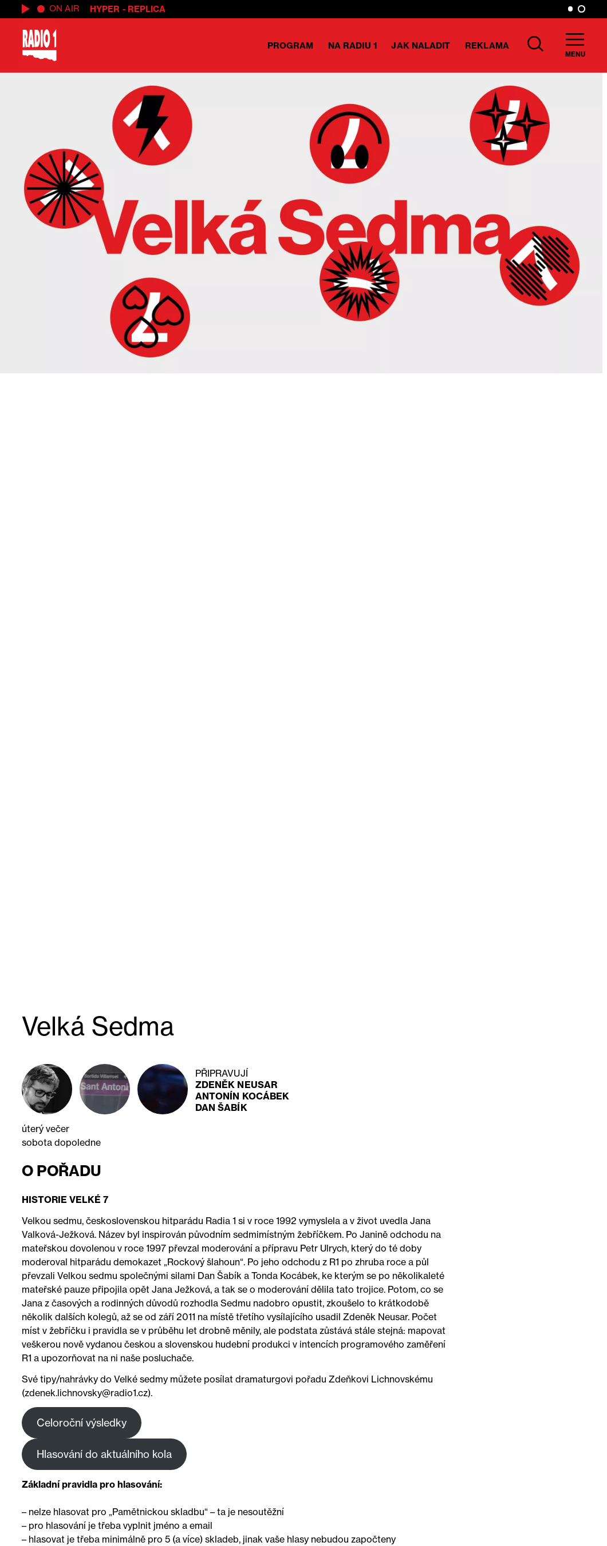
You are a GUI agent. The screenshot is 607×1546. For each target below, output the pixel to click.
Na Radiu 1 (352, 45)
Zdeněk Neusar (236, 1084)
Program (290, 45)
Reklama (487, 45)
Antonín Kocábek (242, 1096)
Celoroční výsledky (82, 1422)
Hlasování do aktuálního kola (104, 1454)
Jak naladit (420, 45)
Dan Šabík (221, 1107)
